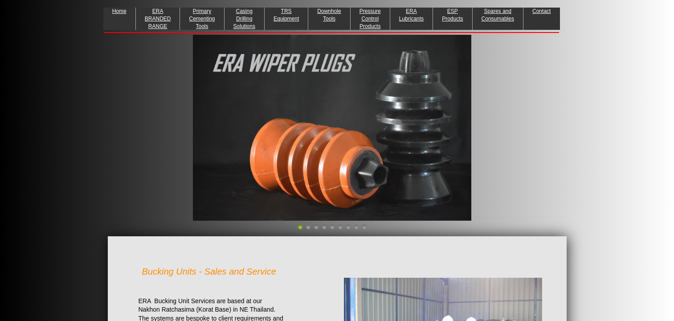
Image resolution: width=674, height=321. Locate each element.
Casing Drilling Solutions (244, 18)
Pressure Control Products (370, 18)
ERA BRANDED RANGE (158, 18)
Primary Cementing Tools (202, 18)
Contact (541, 11)
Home (119, 11)
